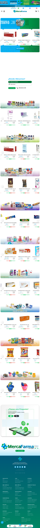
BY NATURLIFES (35, 41)
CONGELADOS (30, 481)
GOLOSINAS (30, 491)
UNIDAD (14, 42)
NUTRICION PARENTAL (21, 157)
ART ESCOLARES (17, 513)
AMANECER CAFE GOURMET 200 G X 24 (10, 188)
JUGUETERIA (30, 498)
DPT (35, 156)
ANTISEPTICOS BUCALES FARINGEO (35, 123)
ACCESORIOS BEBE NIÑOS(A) (19, 487)
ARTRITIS (35, 42)
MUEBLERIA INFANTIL (31, 504)
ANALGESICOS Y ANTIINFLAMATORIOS (32, 494)
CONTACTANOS (5, 482)
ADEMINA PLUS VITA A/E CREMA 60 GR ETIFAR (24, 256)
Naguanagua (12, 84)
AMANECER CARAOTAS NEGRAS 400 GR (24, 188)
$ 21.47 (14, 122)
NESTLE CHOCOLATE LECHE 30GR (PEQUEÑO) (10, 222)
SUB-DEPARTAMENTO (6, 492)
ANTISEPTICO (30, 495)
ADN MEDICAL (21, 156)
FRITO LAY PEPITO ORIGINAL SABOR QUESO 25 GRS (25, 358)
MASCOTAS (4, 504)
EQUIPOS (16, 494)
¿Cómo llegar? (20, 450)
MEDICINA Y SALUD (18, 504)
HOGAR (16, 498)
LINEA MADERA (30, 508)
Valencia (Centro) (14, 81)
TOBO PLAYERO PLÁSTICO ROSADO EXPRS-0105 (24, 392)
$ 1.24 (28, 190)
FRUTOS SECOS (30, 513)
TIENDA (4, 517)
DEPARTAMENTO (5, 491)
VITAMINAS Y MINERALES (7, 42)
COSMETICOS (30, 487)
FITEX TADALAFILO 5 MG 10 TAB (24, 324)
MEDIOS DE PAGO (17, 482)
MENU (3, 479)
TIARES (21, 122)
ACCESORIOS (30, 479)
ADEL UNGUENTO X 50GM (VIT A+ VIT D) (10, 256)
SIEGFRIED (7, 41)
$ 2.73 (14, 190)
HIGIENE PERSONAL (6, 498)
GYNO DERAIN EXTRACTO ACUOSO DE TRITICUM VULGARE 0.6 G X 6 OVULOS (25, 290)
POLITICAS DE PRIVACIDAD (19, 481)
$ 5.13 (28, 156)
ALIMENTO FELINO (5, 507)
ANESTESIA (29, 486)
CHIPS (28, 512)
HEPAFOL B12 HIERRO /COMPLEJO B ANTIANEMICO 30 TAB (10, 40)
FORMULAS (35, 191)
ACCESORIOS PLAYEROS (31, 492)
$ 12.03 (28, 41)
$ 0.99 (28, 224)
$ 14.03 (14, 41)
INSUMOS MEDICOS (18, 495)
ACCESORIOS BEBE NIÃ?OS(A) (7, 487)
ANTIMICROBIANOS (5, 513)
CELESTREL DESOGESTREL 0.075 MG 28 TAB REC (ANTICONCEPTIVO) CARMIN (10, 324)
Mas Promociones (20, 48)
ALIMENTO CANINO (5, 505)
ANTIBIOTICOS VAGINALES (21, 123)
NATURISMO (5, 511)
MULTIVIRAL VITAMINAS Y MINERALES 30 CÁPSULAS (25, 40)
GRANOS (21, 191)
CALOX (35, 122)
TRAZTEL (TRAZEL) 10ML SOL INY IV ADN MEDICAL (25, 154)
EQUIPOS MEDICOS (18, 491)
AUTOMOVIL (30, 478)
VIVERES (22, 517)
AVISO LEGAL (17, 479)
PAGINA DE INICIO (5, 481)
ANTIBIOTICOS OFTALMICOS (7, 123)
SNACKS (29, 511)
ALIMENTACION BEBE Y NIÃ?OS (19, 508)
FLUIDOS (29, 482)
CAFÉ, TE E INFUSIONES (7, 191)
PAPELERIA (17, 511)
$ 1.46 (14, 224)
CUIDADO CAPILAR (5, 508)
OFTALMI (7, 122)
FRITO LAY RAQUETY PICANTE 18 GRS (10, 358)
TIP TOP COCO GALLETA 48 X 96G (24, 222)
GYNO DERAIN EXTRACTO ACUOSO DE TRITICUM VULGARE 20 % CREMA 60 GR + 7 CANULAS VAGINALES (10, 290)
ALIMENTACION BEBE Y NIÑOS (25, 520)
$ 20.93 (28, 122)
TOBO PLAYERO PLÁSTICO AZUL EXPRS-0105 (10, 392)
